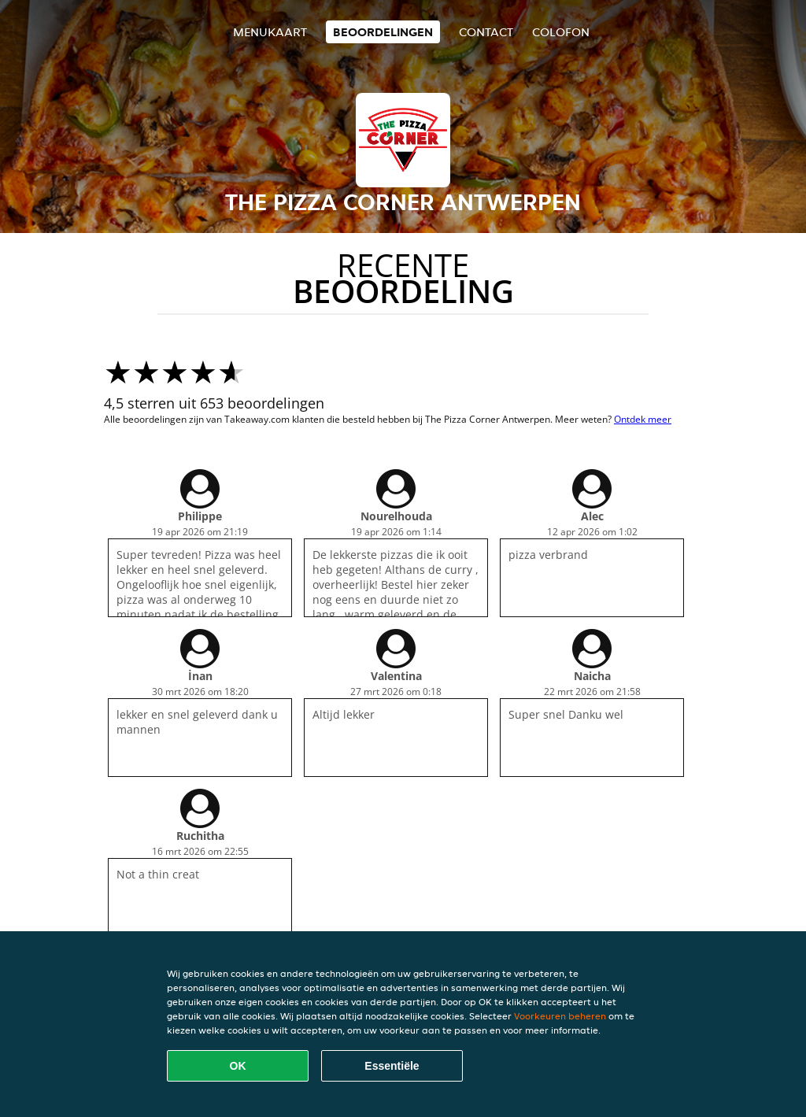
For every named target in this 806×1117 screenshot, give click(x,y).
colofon (561, 32)
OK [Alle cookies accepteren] (238, 1066)
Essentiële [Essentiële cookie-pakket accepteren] (391, 1066)
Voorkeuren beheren (560, 1016)
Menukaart (270, 32)
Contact (486, 32)
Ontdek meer (642, 419)
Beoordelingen (383, 32)
